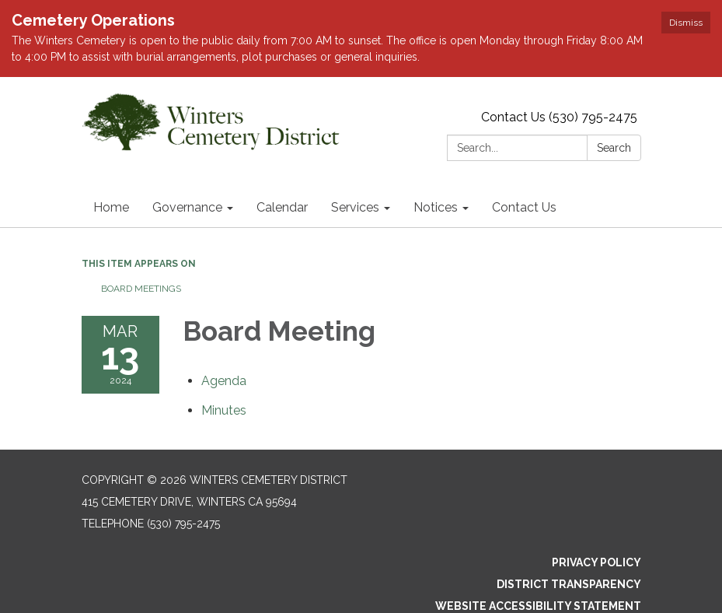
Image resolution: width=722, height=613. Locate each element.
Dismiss (686, 22)
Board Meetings (141, 288)
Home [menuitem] (111, 207)
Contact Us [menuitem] (524, 207)
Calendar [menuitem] (282, 207)
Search (614, 148)
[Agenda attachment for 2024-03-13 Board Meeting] (223, 380)
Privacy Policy (596, 562)
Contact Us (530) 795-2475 (559, 117)
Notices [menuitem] (435, 207)
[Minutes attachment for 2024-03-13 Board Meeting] (223, 410)
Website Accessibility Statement (538, 606)
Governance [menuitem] (187, 207)
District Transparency (569, 584)
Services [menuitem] (355, 207)
